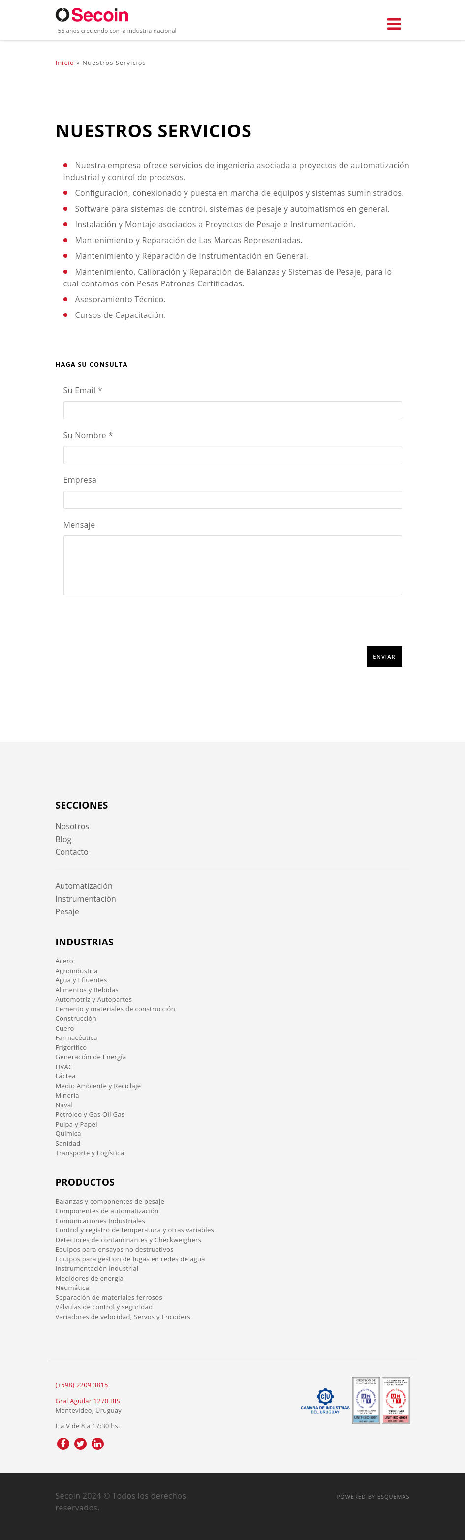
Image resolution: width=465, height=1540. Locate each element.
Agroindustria (77, 970)
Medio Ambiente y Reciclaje (98, 1085)
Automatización (84, 885)
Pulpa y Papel (76, 1124)
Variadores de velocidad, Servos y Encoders (123, 1316)
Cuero (65, 1028)
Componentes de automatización (107, 1210)
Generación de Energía (91, 1056)
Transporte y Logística (90, 1152)
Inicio (65, 62)
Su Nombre (88, 435)
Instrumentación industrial (97, 1268)
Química (68, 1133)
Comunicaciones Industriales (101, 1220)
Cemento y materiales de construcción (116, 1009)
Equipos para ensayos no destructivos (115, 1249)
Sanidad (68, 1143)
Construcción (76, 1018)
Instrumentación (86, 898)
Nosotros (72, 826)
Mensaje (79, 524)
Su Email (83, 390)
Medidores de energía (90, 1278)
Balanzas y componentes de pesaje (110, 1201)
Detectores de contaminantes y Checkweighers (129, 1239)
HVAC (64, 1066)
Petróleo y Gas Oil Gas (90, 1114)
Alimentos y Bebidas (87, 989)
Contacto (72, 852)
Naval (64, 1104)
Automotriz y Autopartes (94, 999)
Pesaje (67, 911)
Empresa (80, 479)
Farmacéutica (76, 1037)
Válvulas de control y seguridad (104, 1306)
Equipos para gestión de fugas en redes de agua (130, 1259)
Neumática (73, 1287)
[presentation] (138, 627)
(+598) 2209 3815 (82, 1385)
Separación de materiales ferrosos (109, 1297)
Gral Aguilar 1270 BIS (88, 1400)
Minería (67, 1095)
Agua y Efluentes (81, 979)
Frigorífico (71, 1047)
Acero (64, 960)
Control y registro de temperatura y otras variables (135, 1230)
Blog (64, 839)
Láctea (66, 1075)
